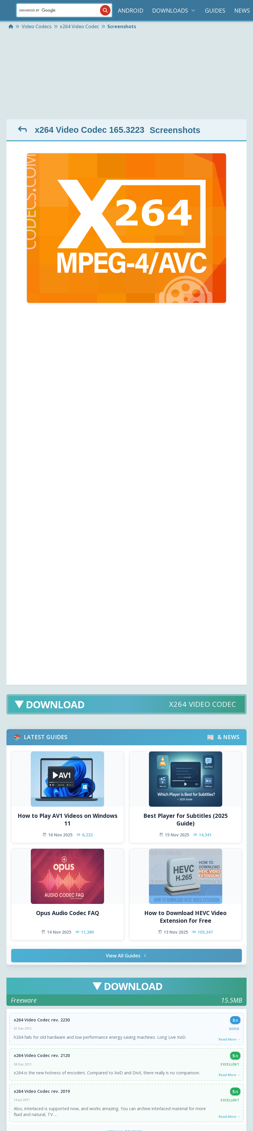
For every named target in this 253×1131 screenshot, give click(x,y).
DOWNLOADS (174, 10)
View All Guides (126, 955)
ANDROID (130, 10)
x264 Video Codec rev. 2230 (42, 1020)
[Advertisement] (126, 75)
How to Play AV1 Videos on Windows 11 (68, 820)
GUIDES (215, 10)
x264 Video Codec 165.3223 (89, 130)
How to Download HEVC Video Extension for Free (185, 917)
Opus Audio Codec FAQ (67, 913)
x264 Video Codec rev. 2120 (42, 1055)
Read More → (229, 1039)
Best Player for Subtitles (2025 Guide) (185, 820)
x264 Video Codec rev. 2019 (42, 1091)
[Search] (64, 10)
